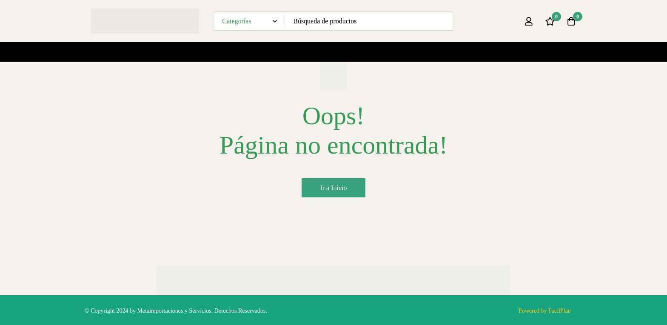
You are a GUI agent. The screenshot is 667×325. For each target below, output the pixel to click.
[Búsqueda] (443, 21)
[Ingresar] (528, 21)
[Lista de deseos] (550, 21)
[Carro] (571, 21)
